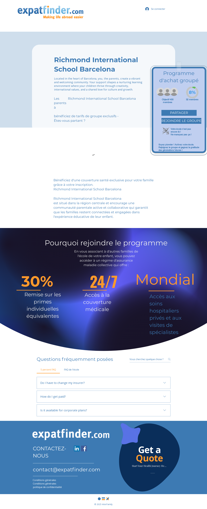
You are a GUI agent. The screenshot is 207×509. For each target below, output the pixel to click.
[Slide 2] (153, 486)
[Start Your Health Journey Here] (149, 465)
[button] (179, 113)
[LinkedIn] (77, 448)
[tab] (48, 369)
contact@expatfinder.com (66, 469)
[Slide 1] (151, 486)
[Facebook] (84, 448)
